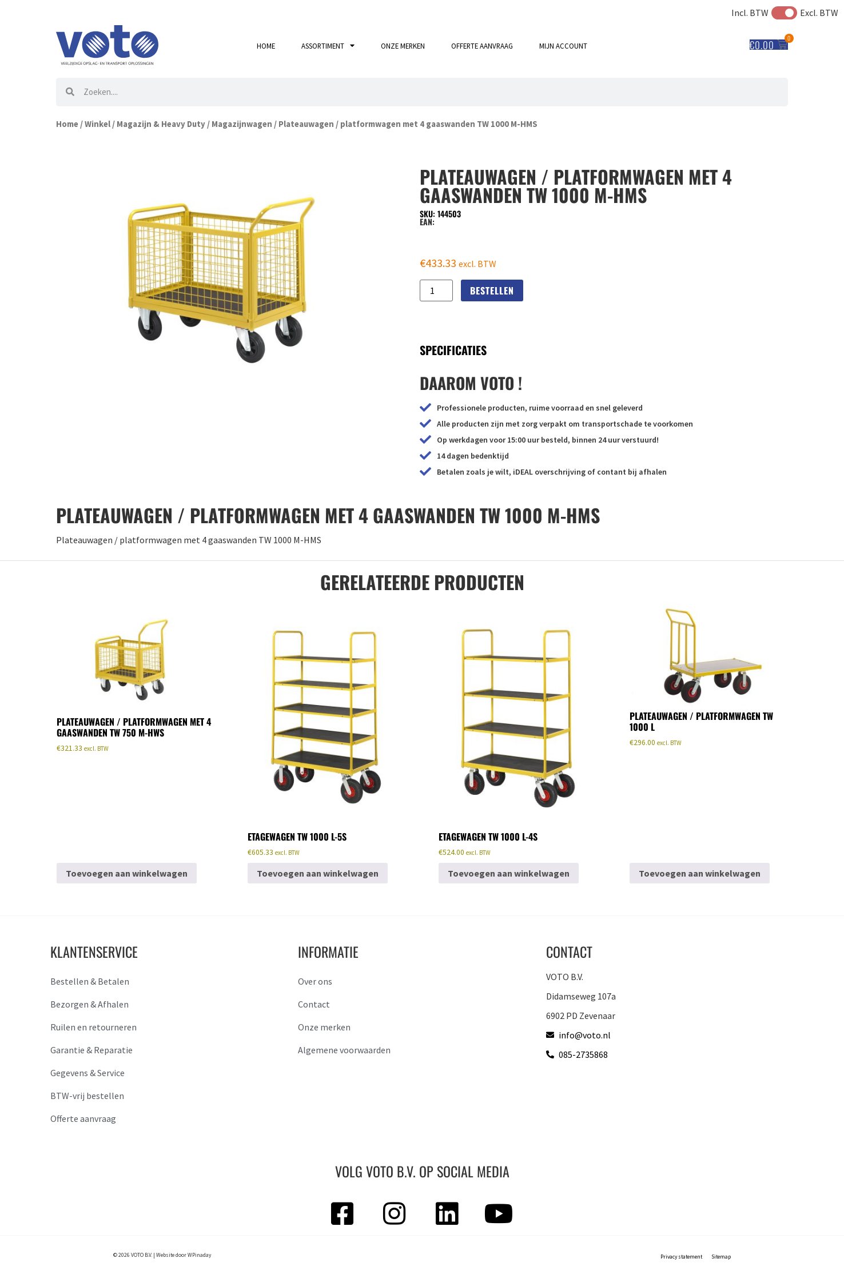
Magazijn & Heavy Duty (161, 124)
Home (266, 45)
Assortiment (328, 46)
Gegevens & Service (87, 1072)
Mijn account (563, 45)
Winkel (97, 124)
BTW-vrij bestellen (87, 1095)
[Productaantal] (436, 290)
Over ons (315, 981)
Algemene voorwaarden (344, 1050)
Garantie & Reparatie (91, 1050)
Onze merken (403, 45)
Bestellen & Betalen (89, 981)
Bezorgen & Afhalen (89, 1004)
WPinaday (199, 1255)
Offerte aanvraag (482, 45)
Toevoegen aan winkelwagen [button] (127, 873)
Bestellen (492, 290)
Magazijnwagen (242, 124)
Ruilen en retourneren (93, 1027)
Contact (314, 1004)
